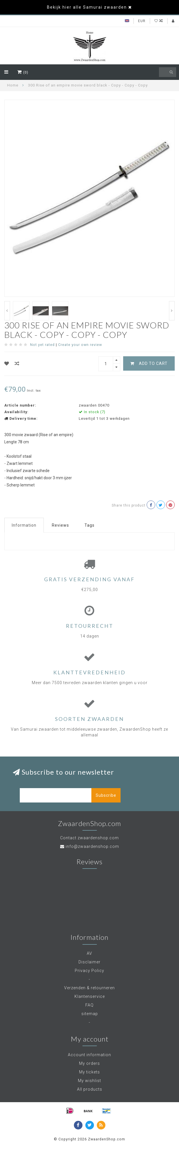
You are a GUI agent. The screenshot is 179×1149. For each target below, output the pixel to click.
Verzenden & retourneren (89, 988)
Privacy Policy (89, 970)
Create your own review (80, 344)
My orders (89, 1063)
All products (89, 1089)
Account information (89, 1054)
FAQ (89, 1005)
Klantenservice (89, 996)
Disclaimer (89, 962)
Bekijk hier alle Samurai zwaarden (87, 7)
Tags (89, 525)
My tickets (89, 1072)
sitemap (89, 1013)
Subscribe (106, 795)
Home (12, 85)
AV (89, 953)
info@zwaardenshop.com (92, 846)
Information (24, 525)
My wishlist (89, 1080)
